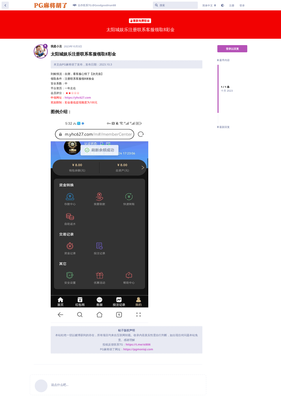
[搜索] (175, 5)
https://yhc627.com (78, 97)
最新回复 (223, 127)
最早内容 (223, 60)
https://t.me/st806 (138, 344)
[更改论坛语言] (209, 5)
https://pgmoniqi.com (138, 349)
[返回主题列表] (5, 5)
